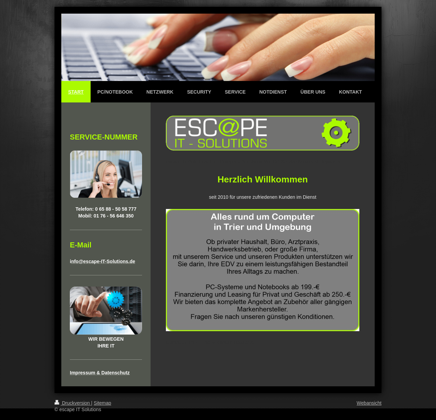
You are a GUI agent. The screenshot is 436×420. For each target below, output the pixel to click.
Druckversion (72, 403)
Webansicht (369, 403)
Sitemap (102, 403)
